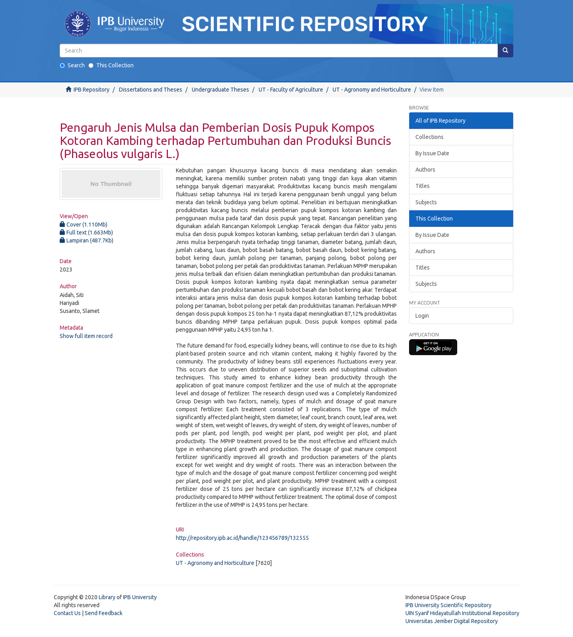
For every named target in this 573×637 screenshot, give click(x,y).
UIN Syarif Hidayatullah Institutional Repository (462, 613)
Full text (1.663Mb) (86, 232)
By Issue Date (432, 153)
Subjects (426, 202)
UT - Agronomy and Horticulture (372, 89)
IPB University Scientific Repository (448, 605)
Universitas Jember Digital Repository (451, 621)
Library (107, 597)
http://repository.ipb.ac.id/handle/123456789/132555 (242, 538)
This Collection (111, 65)
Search (72, 65)
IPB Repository (91, 89)
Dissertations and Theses (150, 89)
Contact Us (67, 613)
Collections (429, 137)
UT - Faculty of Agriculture (291, 89)
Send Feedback (104, 613)
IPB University (140, 597)
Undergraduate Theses (220, 89)
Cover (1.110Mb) (83, 224)
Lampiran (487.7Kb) (86, 240)
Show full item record (86, 336)
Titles (422, 186)
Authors (425, 169)
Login (422, 316)
